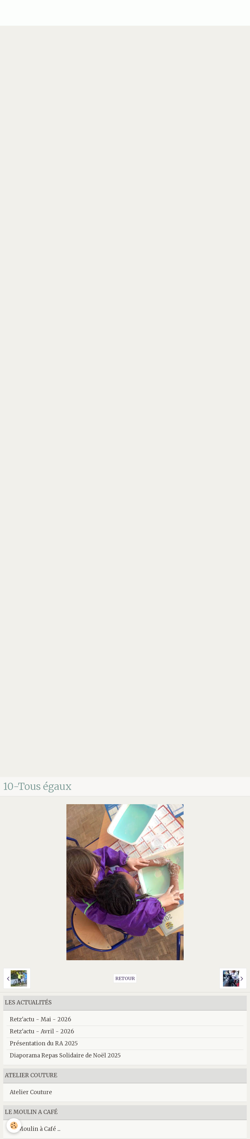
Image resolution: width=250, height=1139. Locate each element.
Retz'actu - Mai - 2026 (40, 1019)
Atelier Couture (31, 1092)
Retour (125, 978)
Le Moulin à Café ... (35, 1128)
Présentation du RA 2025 (44, 1043)
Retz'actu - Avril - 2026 (42, 1031)
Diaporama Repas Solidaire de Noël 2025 (65, 1055)
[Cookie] (14, 1125)
